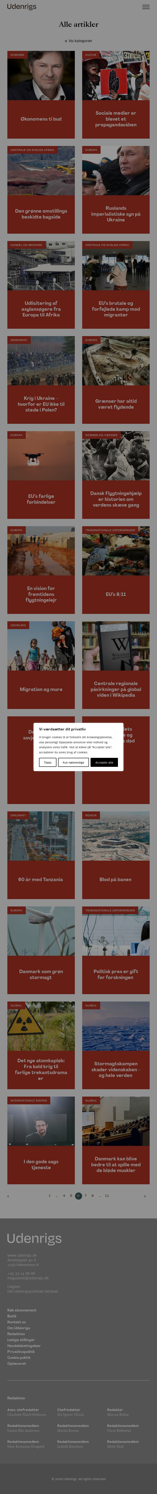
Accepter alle (104, 762)
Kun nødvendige (73, 762)
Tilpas (48, 762)
